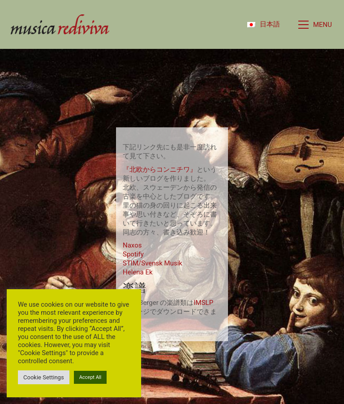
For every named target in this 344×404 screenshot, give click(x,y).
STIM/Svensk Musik (152, 263)
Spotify (133, 254)
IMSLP (203, 303)
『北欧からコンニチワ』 (160, 169)
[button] (315, 24)
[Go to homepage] (60, 24)
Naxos (132, 245)
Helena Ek (138, 272)
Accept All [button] (90, 377)
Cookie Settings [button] (43, 377)
